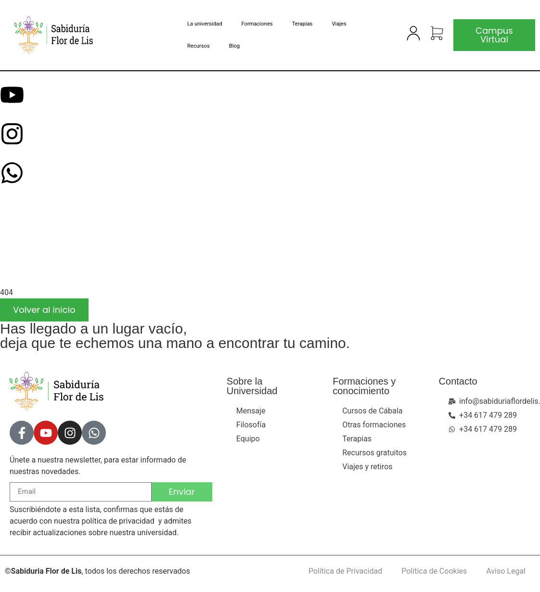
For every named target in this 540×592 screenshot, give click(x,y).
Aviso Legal (506, 571)
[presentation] (72, 247)
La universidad (204, 24)
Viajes (339, 24)
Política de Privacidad (345, 571)
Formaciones (256, 24)
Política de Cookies (434, 571)
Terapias (302, 24)
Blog (234, 46)
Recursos (198, 46)
